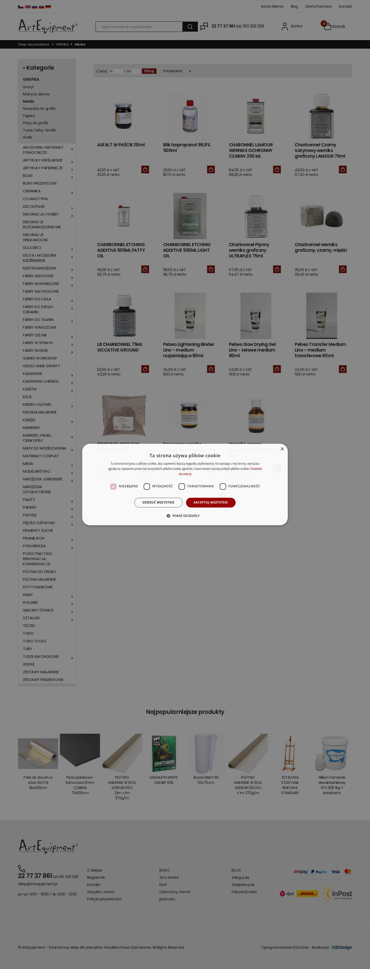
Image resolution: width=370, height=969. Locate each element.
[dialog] (185, 484)
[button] (184, 516)
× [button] (282, 449)
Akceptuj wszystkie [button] (211, 502)
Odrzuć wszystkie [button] (158, 502)
